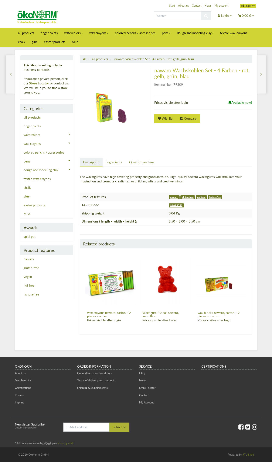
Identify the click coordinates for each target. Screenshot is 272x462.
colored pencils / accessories (135, 33)
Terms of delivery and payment (95, 380)
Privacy (19, 395)
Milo (75, 42)
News (207, 5)
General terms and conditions (94, 373)
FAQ (141, 373)
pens (166, 33)
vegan (28, 277)
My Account (146, 402)
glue (35, 42)
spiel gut (29, 236)
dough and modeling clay (195, 33)
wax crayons (99, 33)
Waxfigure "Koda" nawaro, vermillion (160, 314)
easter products (54, 42)
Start (172, 5)
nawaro (174, 197)
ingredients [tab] (114, 162)
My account (221, 5)
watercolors (73, 33)
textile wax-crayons (233, 33)
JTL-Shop (248, 454)
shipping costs (66, 443)
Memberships (23, 380)
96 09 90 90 (176, 205)
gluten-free (188, 197)
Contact (196, 5)
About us (183, 5)
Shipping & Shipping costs (92, 387)
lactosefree (215, 197)
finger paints (49, 33)
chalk (21, 42)
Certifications (23, 387)
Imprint (19, 402)
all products (26, 33)
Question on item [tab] (141, 162)
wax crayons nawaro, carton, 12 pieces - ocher (109, 314)
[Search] (177, 15)
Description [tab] (91, 162)
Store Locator (39, 83)
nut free (201, 197)
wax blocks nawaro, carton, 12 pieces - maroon (219, 314)
